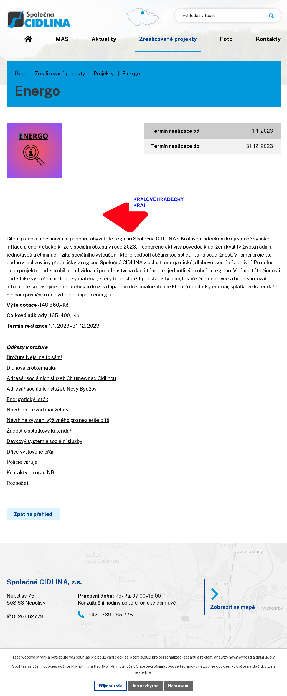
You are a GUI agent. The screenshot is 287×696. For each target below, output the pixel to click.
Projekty (104, 73)
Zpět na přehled (33, 514)
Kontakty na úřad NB (30, 472)
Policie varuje (22, 462)
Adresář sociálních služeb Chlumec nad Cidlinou (61, 378)
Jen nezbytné (145, 685)
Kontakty (268, 39)
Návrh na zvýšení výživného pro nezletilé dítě (58, 420)
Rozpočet (18, 483)
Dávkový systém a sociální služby (44, 441)
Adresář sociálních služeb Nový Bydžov (51, 389)
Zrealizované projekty (168, 39)
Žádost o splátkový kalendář (39, 431)
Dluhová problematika (32, 368)
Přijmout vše (110, 685)
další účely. (265, 657)
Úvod (28, 43)
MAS (61, 39)
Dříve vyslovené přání (31, 452)
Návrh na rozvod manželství (38, 410)
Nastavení (178, 685)
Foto (226, 39)
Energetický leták (27, 399)
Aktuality (104, 39)
